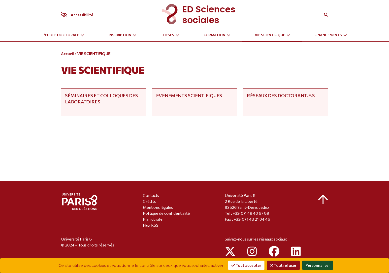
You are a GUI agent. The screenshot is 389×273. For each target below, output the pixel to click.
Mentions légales (158, 207)
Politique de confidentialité (166, 213)
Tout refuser (283, 265)
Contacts (151, 195)
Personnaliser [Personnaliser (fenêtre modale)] (317, 265)
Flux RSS (150, 225)
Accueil (67, 53)
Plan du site (152, 219)
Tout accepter (246, 265)
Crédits (149, 201)
